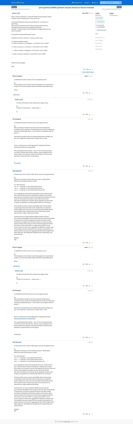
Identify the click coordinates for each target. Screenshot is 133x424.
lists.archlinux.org (17, 3)
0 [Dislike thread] (88, 69)
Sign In (87, 2)
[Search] (120, 2)
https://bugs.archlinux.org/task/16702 (24, 147)
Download (99, 22)
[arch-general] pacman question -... (21, 9)
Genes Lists (16, 13)
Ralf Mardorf (17, 171)
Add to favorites (100, 30)
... (15, 83)
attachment (16, 94)
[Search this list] (109, 2)
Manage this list (77, 2)
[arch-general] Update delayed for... (112, 9)
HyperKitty (67, 421)
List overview (99, 18)
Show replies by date (88, 72)
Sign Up (95, 2)
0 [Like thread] (84, 69)
